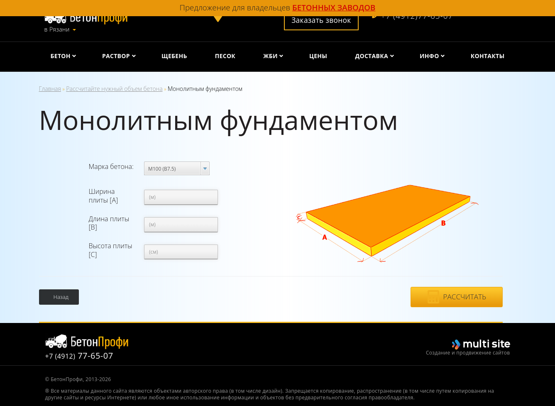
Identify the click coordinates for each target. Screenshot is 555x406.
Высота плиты (110, 250)
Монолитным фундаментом (205, 89)
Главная (50, 89)
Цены (318, 56)
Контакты (488, 56)
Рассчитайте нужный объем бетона (114, 89)
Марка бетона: (111, 166)
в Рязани (57, 29)
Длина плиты (109, 223)
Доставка (371, 56)
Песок (225, 56)
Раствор (116, 56)
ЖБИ (270, 56)
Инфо (429, 56)
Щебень (174, 56)
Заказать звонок (321, 20)
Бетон (61, 56)
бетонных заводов (333, 7)
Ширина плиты (103, 196)
